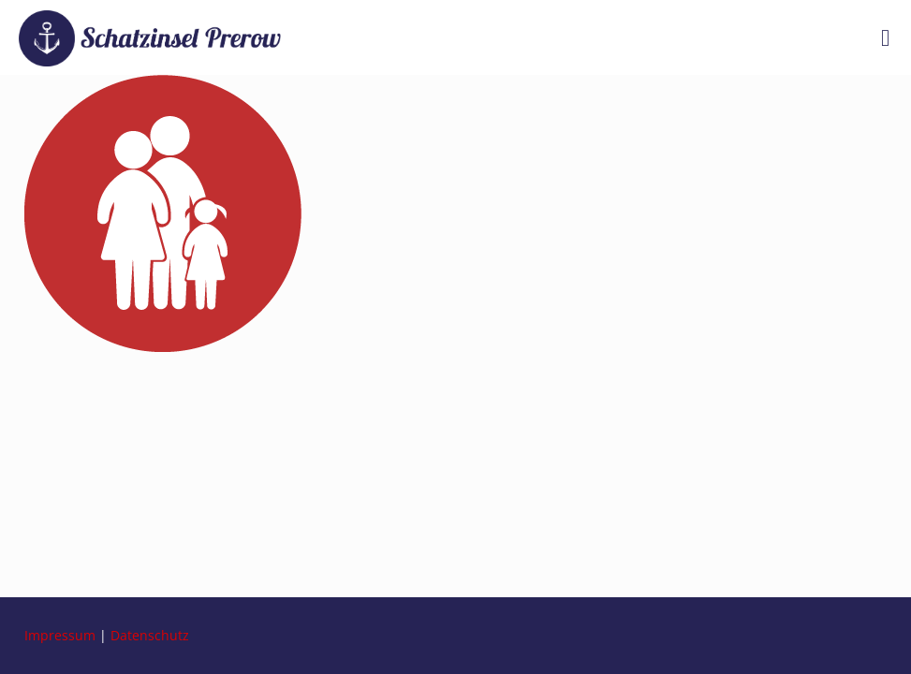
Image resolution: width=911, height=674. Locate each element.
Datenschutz (149, 635)
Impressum (60, 635)
